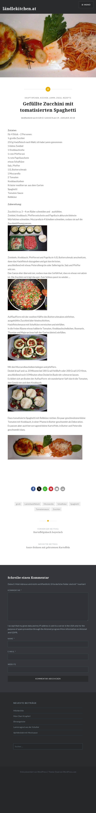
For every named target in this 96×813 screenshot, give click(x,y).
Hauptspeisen (32, 98)
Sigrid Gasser (44, 118)
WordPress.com (69, 772)
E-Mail (12, 652)
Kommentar (15, 590)
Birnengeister (19, 721)
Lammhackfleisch (32, 504)
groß (18, 504)
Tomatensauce (42, 509)
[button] (33, 489)
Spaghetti (74, 504)
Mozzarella (49, 504)
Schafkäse (62, 504)
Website (12, 664)
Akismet (48, 629)
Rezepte (67, 98)
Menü (87, 5)
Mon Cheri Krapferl (21, 716)
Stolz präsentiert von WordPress (33, 772)
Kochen (44, 98)
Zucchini (56, 509)
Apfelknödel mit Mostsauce (25, 732)
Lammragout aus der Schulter (26, 727)
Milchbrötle (18, 710)
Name (11, 639)
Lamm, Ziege (55, 98)
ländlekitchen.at (19, 8)
